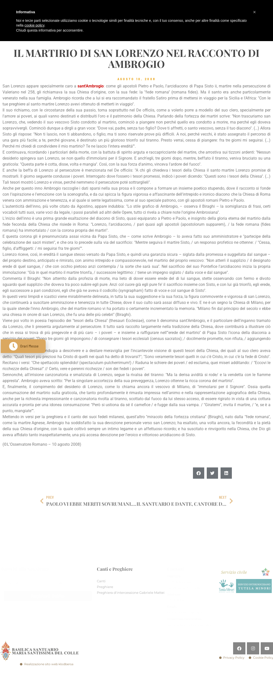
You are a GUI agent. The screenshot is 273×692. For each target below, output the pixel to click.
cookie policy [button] (34, 25)
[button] (198, 485)
